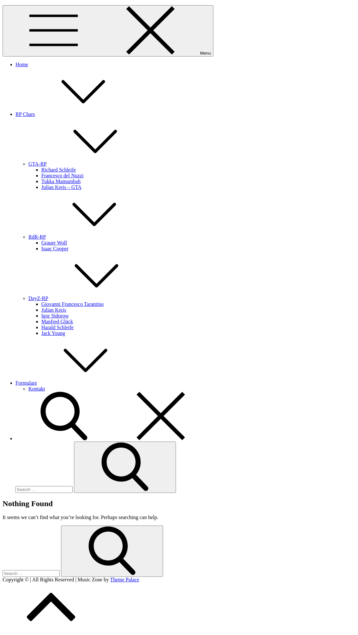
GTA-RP (86, 164)
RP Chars (73, 114)
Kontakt (36, 388)
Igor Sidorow (55, 315)
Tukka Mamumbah (61, 181)
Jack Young (53, 333)
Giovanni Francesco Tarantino (72, 304)
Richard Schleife (58, 169)
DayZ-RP (86, 298)
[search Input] (44, 489)
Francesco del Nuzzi (62, 175)
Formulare (74, 383)
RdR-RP (85, 237)
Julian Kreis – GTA (61, 187)
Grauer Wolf (54, 242)
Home (21, 64)
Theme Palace (124, 579)
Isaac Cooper (54, 248)
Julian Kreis (53, 310)
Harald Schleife (57, 327)
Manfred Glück (57, 321)
